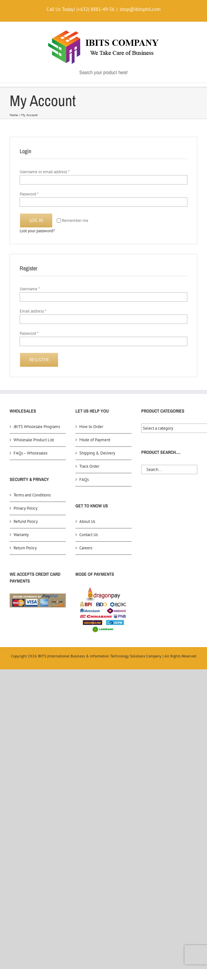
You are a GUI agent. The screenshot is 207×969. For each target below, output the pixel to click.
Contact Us (88, 534)
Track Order (89, 466)
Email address (33, 311)
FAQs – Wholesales (30, 453)
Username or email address (45, 172)
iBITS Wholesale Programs (37, 426)
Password (29, 194)
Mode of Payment (94, 440)
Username (30, 289)
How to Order (91, 426)
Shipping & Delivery (97, 453)
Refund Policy (26, 521)
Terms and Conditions (32, 495)
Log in (36, 220)
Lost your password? (37, 231)
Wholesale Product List (34, 440)
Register (39, 360)
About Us (87, 521)
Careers (85, 548)
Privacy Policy (25, 508)
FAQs (84, 479)
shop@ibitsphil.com (140, 9)
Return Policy (25, 548)
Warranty (21, 534)
